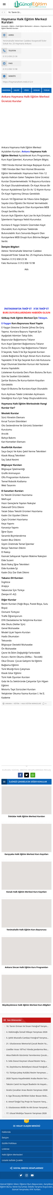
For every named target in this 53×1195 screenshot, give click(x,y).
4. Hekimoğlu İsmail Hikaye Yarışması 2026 (26, 1032)
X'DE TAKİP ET (41, 308)
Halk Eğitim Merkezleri (24, 26)
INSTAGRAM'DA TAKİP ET (18, 308)
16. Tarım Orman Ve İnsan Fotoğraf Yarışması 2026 (27, 1026)
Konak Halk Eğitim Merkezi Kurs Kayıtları (26, 891)
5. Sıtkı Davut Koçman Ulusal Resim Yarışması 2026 (27, 1061)
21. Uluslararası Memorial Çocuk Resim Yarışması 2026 (27, 1043)
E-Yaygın (6, 323)
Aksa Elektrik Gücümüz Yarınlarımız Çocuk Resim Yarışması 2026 (27, 1055)
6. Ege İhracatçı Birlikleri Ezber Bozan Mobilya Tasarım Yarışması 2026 (27, 1095)
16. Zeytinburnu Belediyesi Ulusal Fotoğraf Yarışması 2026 (27, 1066)
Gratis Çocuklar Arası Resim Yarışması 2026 (26, 1090)
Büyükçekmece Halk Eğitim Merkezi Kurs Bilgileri (26, 1005)
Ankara (36, 26)
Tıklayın (42, 317)
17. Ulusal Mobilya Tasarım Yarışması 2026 (26, 1113)
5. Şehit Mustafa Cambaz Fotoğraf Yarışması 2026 (27, 1037)
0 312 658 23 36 (10, 56)
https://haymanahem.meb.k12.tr (18, 81)
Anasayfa (4, 26)
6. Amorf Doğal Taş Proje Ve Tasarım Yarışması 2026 (27, 1101)
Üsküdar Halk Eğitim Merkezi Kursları (26, 816)
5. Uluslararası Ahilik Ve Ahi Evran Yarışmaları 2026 (27, 1107)
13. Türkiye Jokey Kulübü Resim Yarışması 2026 (27, 1072)
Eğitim (12, 26)
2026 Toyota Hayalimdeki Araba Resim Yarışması (27, 1078)
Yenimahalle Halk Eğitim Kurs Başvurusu (26, 929)
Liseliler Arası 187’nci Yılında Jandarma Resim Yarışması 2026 (27, 1049)
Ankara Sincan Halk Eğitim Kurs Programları (26, 967)
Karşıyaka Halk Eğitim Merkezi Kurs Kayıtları (26, 854)
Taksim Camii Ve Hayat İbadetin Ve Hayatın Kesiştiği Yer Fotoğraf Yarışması (27, 1084)
